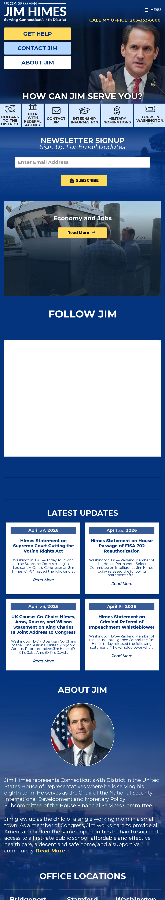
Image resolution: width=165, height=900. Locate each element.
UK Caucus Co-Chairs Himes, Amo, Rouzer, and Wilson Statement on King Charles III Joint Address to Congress (43, 624)
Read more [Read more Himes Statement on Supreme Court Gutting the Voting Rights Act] (43, 580)
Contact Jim (38, 48)
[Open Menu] (152, 10)
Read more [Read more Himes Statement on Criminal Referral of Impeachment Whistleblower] (121, 656)
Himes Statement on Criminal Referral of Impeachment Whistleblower (121, 621)
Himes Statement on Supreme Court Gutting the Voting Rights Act (43, 545)
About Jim (37, 62)
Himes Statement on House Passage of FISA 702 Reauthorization (122, 545)
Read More (50, 851)
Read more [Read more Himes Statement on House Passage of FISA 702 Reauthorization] (121, 583)
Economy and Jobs (83, 218)
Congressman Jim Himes (43, 12)
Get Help (37, 33)
